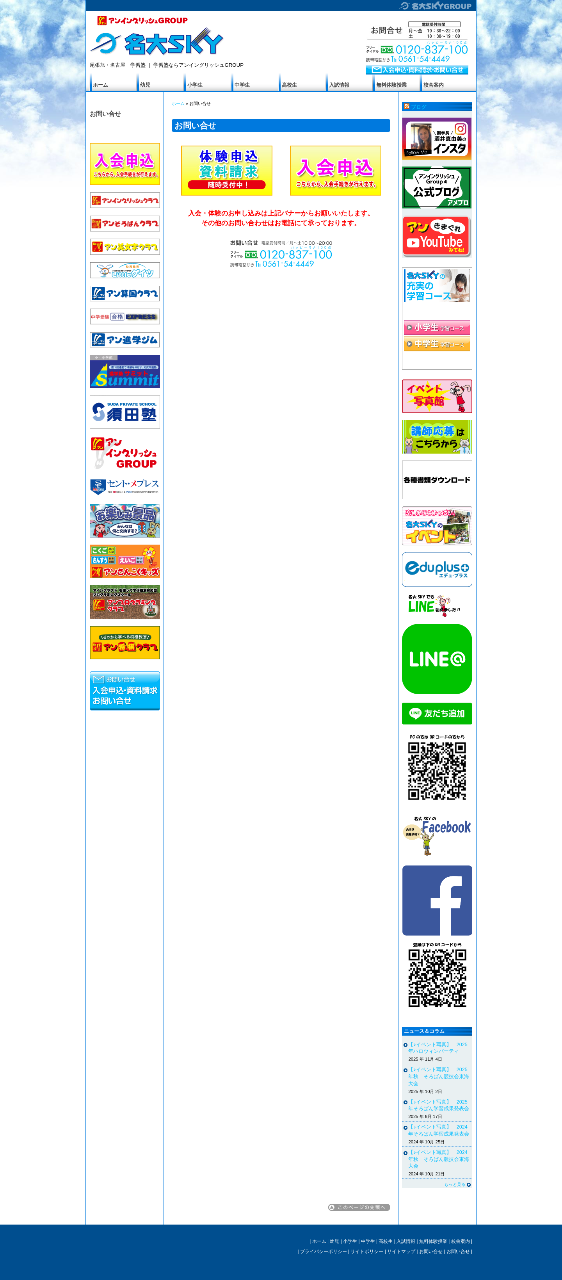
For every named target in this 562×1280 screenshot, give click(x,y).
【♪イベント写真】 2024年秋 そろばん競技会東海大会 (438, 1159)
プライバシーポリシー (323, 1251)
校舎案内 (433, 85)
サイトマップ (401, 1251)
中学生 (242, 85)
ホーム (100, 85)
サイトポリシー (366, 1251)
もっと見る (455, 1184)
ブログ (418, 107)
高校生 (289, 85)
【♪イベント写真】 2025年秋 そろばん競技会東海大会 (438, 1076)
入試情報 (339, 85)
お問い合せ (105, 113)
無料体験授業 (391, 85)
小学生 (195, 85)
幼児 (145, 85)
